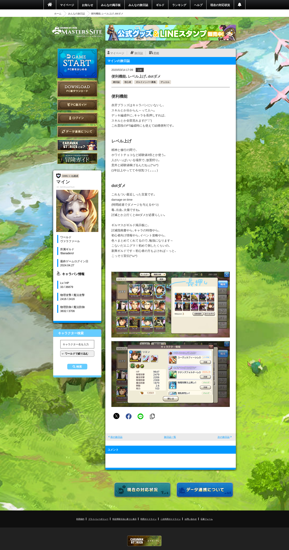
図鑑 (156, 53)
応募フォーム (207, 518)
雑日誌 (116, 82)
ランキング (179, 5)
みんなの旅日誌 (138, 5)
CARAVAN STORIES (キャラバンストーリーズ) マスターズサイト (77, 32)
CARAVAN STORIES (144, 541)
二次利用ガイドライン (171, 518)
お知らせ (87, 5)
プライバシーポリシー (98, 518)
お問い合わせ (191, 518)
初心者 (127, 82)
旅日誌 (138, 53)
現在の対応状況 (220, 5)
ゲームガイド (77, 158)
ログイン (77, 118)
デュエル (165, 82)
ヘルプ (198, 5)
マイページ (67, 5)
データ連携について (77, 131)
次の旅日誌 (224, 437)
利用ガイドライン (148, 518)
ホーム (57, 13)
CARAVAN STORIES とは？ (77, 144)
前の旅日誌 (116, 437)
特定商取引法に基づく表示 (124, 518)
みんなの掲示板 (111, 5)
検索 (79, 366)
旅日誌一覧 (170, 437)
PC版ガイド (77, 104)
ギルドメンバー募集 (146, 82)
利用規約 (80, 518)
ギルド (160, 5)
